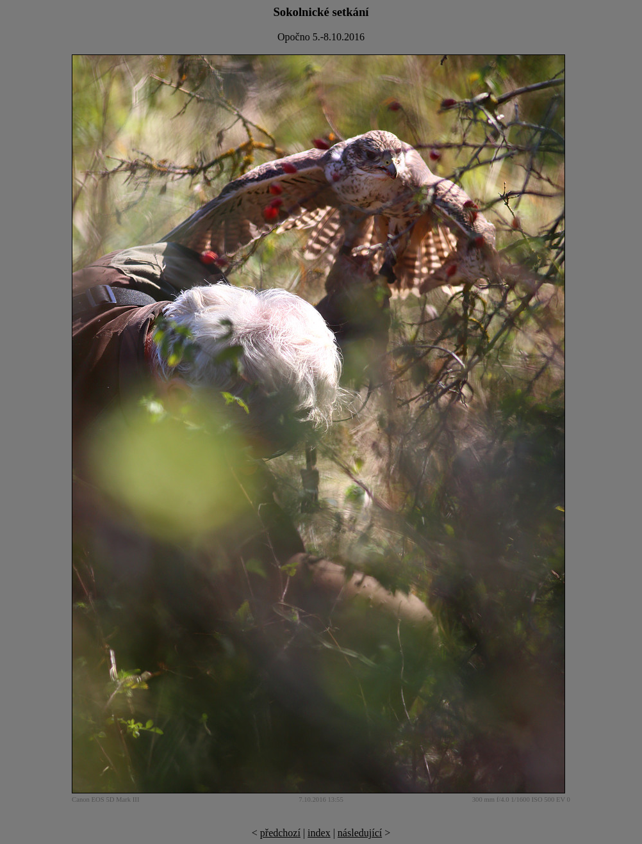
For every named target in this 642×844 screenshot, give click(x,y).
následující (360, 832)
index (319, 832)
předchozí (280, 832)
